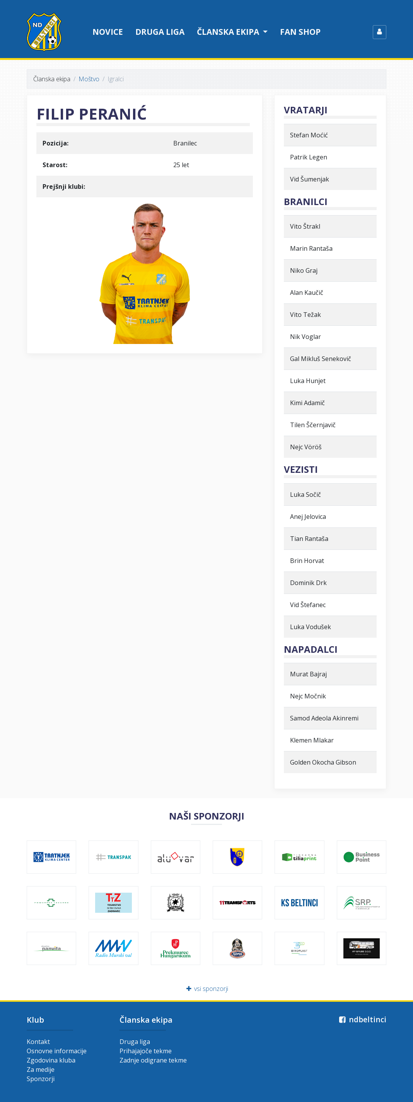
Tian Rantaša (309, 538)
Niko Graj (303, 270)
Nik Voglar (305, 336)
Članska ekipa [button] (229, 31)
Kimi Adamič (307, 403)
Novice (107, 31)
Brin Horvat (307, 560)
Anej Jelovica (308, 516)
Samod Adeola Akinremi (324, 718)
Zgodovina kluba (51, 1060)
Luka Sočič (305, 494)
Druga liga (159, 31)
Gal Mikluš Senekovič (320, 358)
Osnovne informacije (57, 1051)
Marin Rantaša (311, 248)
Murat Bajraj (308, 674)
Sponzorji (41, 1079)
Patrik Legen (308, 157)
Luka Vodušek (310, 627)
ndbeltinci (361, 1019)
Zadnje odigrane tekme (153, 1060)
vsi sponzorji (207, 988)
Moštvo (89, 79)
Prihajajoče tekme (145, 1051)
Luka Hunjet (308, 380)
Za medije (41, 1069)
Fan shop (300, 31)
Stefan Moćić (309, 135)
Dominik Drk (308, 582)
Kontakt (38, 1041)
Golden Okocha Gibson (323, 762)
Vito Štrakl (305, 226)
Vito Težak (305, 314)
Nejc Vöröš (306, 447)
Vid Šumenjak (309, 179)
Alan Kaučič (306, 292)
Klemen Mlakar (312, 740)
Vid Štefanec (308, 605)
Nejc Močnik (308, 696)
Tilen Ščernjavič (313, 425)
